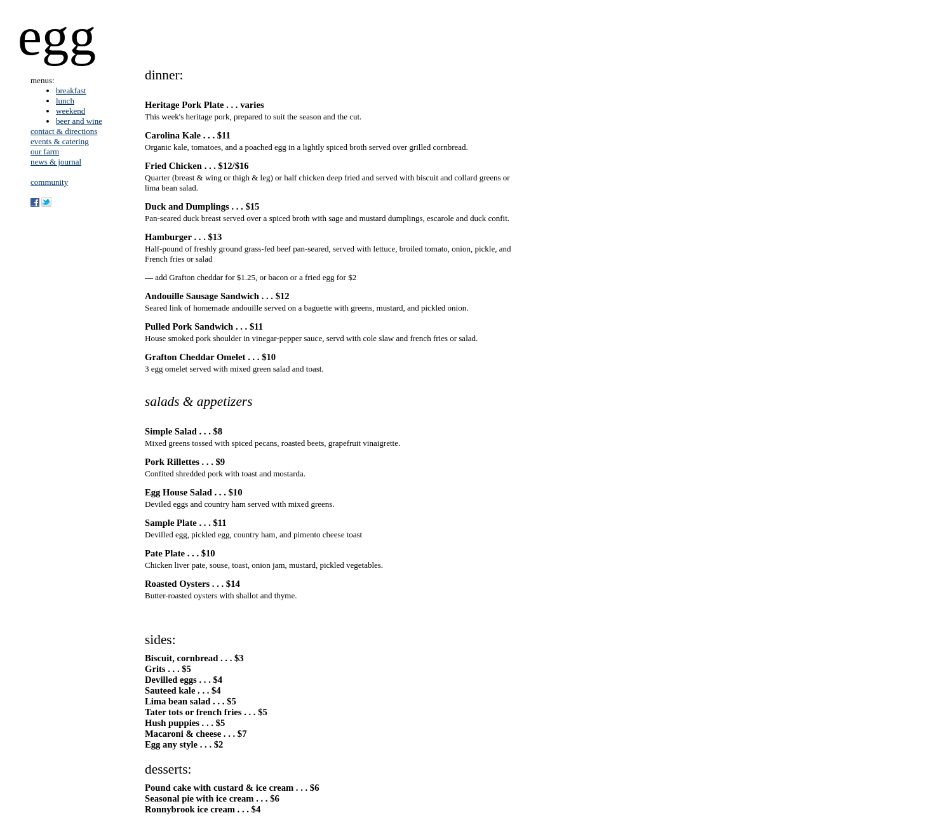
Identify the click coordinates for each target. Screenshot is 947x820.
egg (57, 36)
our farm (44, 151)
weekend (70, 111)
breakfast (71, 90)
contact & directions (63, 131)
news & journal (55, 161)
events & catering (59, 141)
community (49, 182)
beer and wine (79, 121)
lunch (65, 100)
